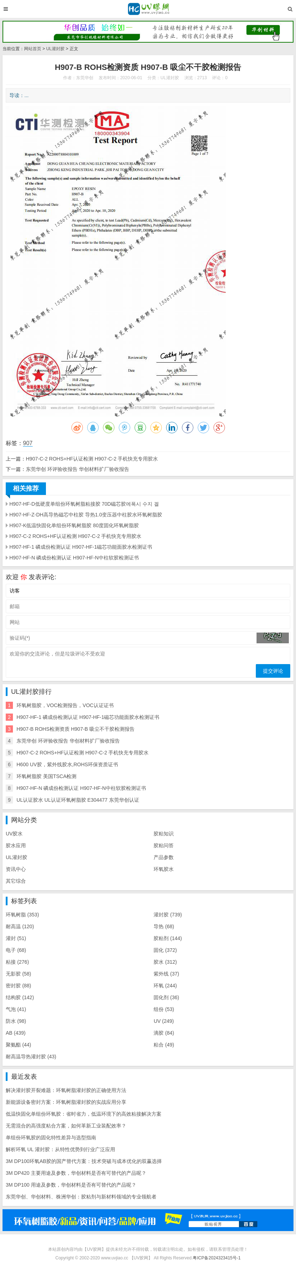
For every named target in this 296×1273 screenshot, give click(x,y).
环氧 (165, 985)
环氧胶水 (164, 869)
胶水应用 (16, 845)
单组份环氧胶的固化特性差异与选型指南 (51, 1137)
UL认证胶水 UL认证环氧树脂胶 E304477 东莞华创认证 (78, 800)
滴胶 (164, 1033)
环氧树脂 (22, 914)
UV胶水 (14, 833)
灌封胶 (168, 914)
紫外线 (166, 974)
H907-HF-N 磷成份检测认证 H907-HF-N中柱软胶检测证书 (74, 558)
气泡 (16, 1009)
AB (15, 1033)
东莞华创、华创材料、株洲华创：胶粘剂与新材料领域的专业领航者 (81, 1197)
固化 (165, 950)
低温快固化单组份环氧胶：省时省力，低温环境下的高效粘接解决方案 (83, 1114)
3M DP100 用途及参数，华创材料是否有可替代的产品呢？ (71, 1185)
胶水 (165, 962)
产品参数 (164, 857)
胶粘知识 (164, 833)
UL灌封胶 (55, 48)
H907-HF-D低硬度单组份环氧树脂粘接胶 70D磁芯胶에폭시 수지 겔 (84, 504)
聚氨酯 (18, 1045)
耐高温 (20, 926)
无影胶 (18, 974)
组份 (164, 1009)
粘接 (17, 962)
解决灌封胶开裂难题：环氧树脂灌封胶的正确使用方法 (66, 1090)
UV (164, 1021)
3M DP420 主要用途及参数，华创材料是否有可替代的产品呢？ (76, 1173)
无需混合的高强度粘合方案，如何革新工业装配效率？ (66, 1126)
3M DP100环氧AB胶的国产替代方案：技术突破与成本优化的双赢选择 (84, 1161)
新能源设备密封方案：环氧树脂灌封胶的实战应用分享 (66, 1102)
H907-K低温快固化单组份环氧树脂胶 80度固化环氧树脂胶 (74, 525)
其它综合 (16, 881)
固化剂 (166, 997)
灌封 (16, 938)
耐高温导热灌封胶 (31, 1056)
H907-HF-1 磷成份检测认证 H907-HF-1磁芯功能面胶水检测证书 (80, 547)
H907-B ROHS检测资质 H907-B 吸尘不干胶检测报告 (76, 729)
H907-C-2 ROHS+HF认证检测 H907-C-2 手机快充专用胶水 (92, 459)
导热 (164, 926)
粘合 (164, 1045)
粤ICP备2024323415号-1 (216, 1257)
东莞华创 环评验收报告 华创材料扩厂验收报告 (77, 469)
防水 (16, 1021)
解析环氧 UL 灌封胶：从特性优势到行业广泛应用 (60, 1149)
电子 (16, 950)
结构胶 (20, 997)
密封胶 (18, 985)
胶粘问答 (164, 845)
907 (28, 443)
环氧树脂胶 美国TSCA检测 (46, 776)
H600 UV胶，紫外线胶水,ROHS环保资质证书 (67, 764)
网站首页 (32, 48)
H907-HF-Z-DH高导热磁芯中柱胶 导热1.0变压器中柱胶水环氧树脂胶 (85, 515)
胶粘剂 (168, 938)
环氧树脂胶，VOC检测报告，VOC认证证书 (65, 705)
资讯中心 (16, 869)
